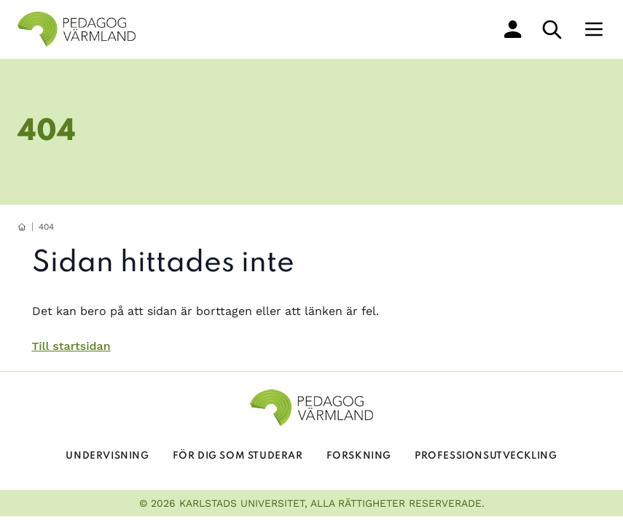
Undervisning (107, 456)
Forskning (358, 456)
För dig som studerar (238, 456)
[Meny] (594, 29)
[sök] (552, 29)
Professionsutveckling (486, 456)
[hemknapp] (21, 226)
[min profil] (513, 29)
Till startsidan (71, 346)
